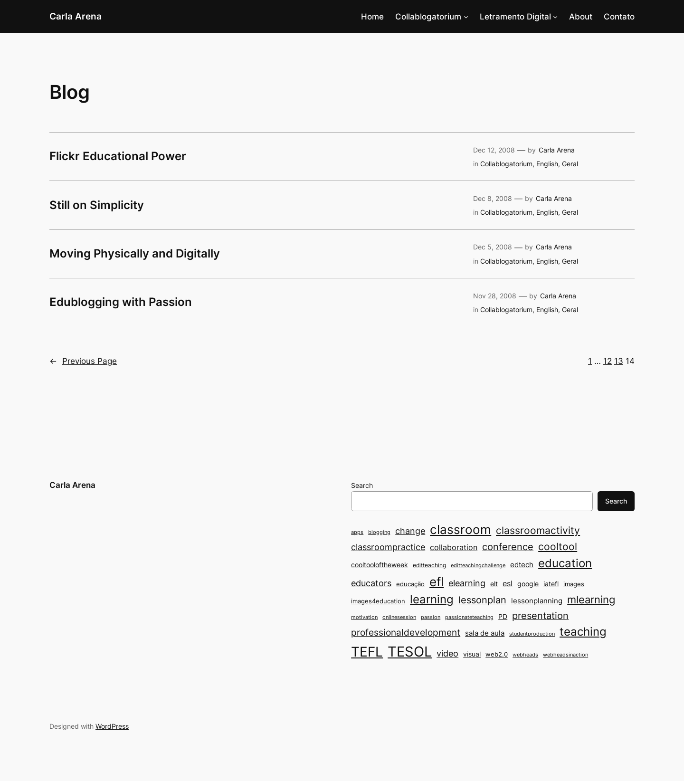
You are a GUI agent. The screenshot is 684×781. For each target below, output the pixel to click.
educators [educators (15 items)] (371, 583)
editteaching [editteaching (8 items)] (429, 565)
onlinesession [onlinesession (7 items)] (399, 617)
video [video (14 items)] (447, 653)
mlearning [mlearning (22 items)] (591, 599)
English (547, 164)
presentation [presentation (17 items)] (540, 615)
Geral (570, 164)
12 (607, 361)
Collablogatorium (428, 16)
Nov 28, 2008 (494, 296)
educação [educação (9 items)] (410, 584)
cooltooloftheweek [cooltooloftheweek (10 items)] (379, 565)
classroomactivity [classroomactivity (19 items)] (538, 530)
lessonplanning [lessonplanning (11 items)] (536, 600)
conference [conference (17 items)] (507, 546)
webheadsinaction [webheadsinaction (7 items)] (565, 655)
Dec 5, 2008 (492, 247)
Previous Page (83, 361)
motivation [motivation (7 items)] (364, 617)
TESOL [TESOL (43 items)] (410, 651)
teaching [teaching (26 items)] (583, 631)
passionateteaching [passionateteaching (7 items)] (469, 617)
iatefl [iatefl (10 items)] (551, 584)
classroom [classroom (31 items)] (460, 529)
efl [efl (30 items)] (436, 581)
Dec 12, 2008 (494, 150)
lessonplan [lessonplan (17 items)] (482, 600)
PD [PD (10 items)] (502, 616)
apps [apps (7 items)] (357, 532)
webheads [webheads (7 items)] (525, 655)
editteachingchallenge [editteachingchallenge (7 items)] (478, 565)
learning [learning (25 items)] (432, 599)
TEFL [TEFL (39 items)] (367, 652)
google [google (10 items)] (528, 584)
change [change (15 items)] (410, 530)
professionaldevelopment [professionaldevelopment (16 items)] (405, 632)
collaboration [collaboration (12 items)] (453, 547)
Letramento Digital (515, 16)
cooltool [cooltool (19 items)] (557, 546)
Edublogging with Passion (120, 302)
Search (362, 485)
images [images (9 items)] (573, 584)
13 (618, 361)
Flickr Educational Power (117, 156)
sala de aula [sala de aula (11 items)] (484, 633)
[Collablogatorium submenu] (466, 16)
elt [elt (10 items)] (494, 584)
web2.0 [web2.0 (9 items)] (496, 654)
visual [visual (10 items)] (472, 654)
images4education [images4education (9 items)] (378, 601)
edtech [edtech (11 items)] (521, 564)
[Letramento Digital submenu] (555, 16)
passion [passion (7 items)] (430, 617)
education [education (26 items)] (565, 563)
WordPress (112, 726)
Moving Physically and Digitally (134, 254)
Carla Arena (75, 16)
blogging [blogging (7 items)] (379, 532)
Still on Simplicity (96, 205)
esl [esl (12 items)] (508, 583)
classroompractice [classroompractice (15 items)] (388, 547)
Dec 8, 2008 (492, 198)
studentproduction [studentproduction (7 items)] (532, 634)
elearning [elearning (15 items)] (466, 583)
